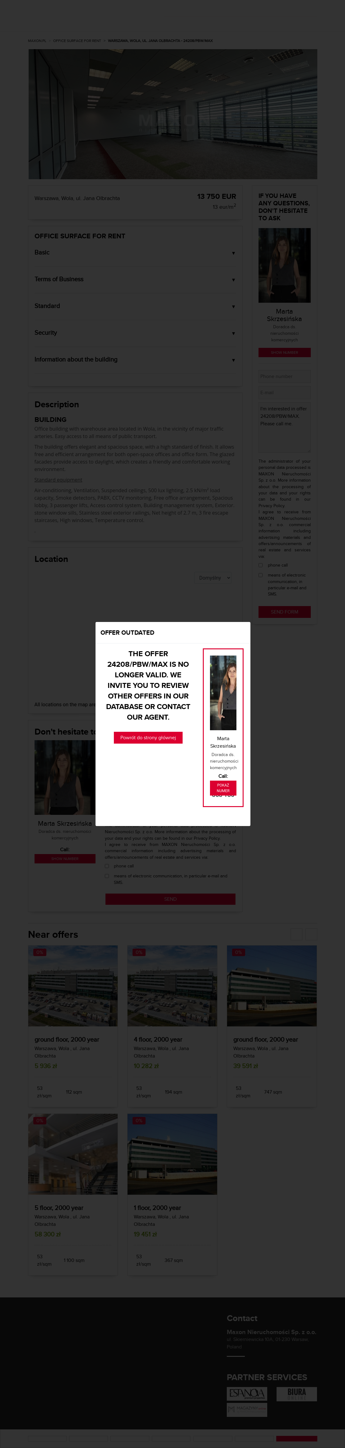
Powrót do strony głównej (148, 737)
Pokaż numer (223, 788)
